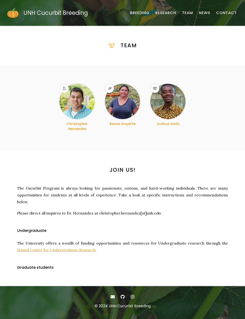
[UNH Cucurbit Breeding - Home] (47, 13)
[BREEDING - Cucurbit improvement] (140, 13)
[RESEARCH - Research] (165, 13)
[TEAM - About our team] (187, 13)
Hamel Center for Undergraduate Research (56, 250)
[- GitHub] (122, 297)
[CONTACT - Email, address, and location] (226, 13)
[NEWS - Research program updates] (205, 13)
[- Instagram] (132, 297)
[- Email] (112, 297)
